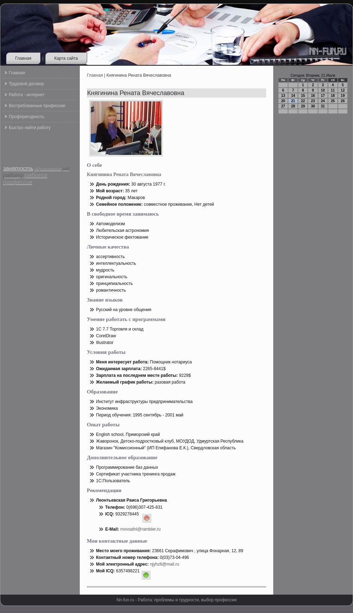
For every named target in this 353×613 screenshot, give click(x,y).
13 (283, 96)
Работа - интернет (26, 94)
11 (333, 90)
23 (313, 101)
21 (293, 101)
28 (293, 106)
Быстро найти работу (29, 127)
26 (343, 101)
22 (303, 101)
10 (323, 90)
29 (303, 106)
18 (333, 96)
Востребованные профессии (37, 105)
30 (313, 106)
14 (293, 96)
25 (333, 101)
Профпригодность (26, 116)
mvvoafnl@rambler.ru (140, 529)
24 (323, 101)
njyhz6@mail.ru (164, 564)
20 (283, 101)
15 (303, 96)
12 (343, 90)
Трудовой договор (26, 83)
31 (323, 106)
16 (313, 96)
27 (283, 106)
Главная (23, 58)
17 (323, 96)
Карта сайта (66, 58)
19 (343, 96)
